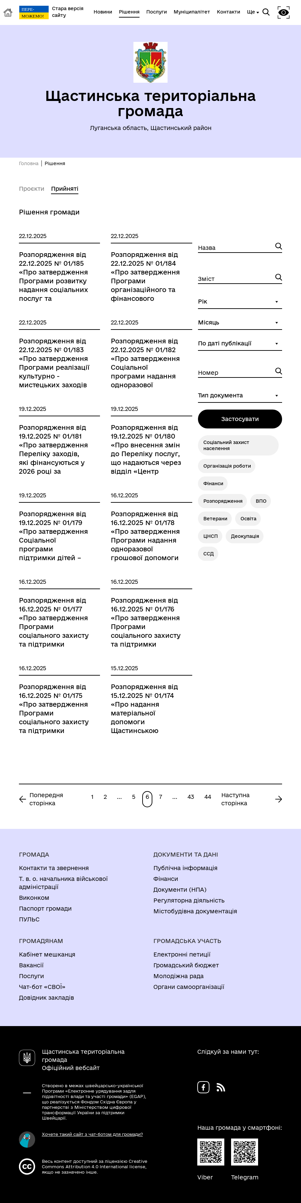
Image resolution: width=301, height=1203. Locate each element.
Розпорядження (223, 501)
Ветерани (215, 518)
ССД (208, 553)
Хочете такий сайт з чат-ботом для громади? (92, 1134)
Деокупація (245, 536)
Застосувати (240, 419)
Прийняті (64, 188)
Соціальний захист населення (226, 445)
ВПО (261, 501)
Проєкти (31, 188)
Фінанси (213, 483)
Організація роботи (227, 466)
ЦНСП (210, 536)
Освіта (248, 518)
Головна (29, 163)
